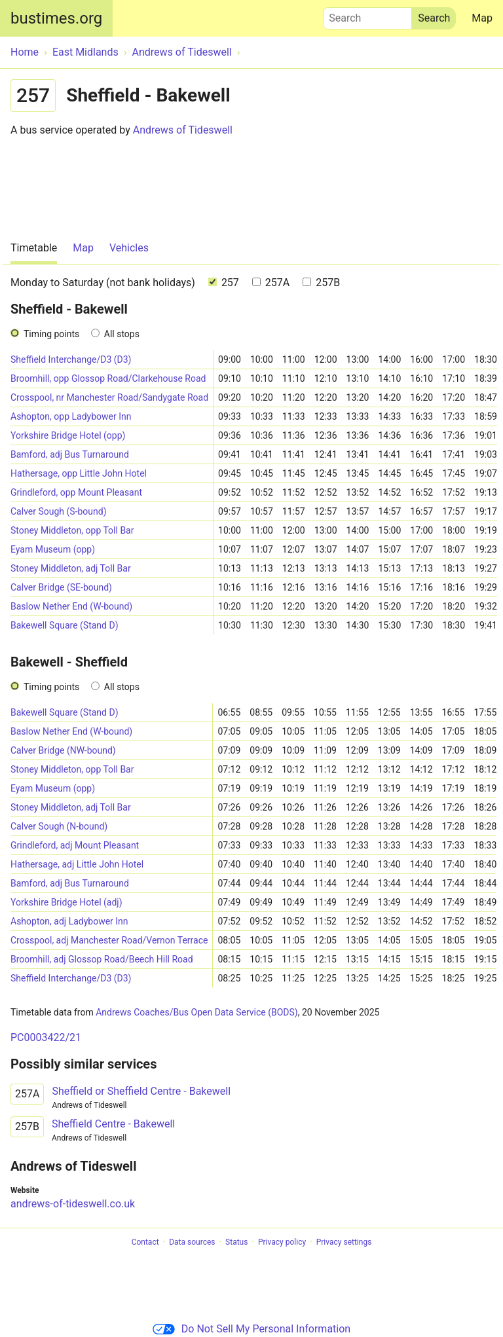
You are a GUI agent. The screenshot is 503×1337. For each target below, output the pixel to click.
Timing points (51, 334)
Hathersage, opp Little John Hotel (78, 473)
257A (270, 282)
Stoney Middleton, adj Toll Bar (70, 568)
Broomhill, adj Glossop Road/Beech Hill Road (101, 959)
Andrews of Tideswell (183, 130)
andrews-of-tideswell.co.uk (72, 1204)
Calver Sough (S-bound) (58, 511)
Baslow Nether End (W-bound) (71, 606)
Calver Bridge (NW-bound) (63, 750)
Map (482, 18)
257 (223, 282)
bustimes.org (56, 18)
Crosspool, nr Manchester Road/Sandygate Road (109, 397)
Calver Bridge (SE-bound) (61, 587)
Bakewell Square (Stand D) (64, 625)
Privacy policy (282, 1242)
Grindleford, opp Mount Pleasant (76, 492)
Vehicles (129, 248)
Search (367, 15)
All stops (122, 334)
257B (321, 282)
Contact (145, 1242)
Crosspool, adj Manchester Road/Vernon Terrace (109, 940)
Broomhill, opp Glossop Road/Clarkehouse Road (108, 378)
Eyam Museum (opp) (52, 549)
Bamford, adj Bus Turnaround (69, 454)
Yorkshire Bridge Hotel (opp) (67, 435)
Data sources (192, 1242)
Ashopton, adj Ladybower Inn (69, 921)
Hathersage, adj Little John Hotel (76, 864)
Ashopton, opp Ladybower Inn (70, 416)
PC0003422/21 (45, 1037)
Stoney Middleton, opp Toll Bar (72, 530)
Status (236, 1242)
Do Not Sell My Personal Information (251, 1329)
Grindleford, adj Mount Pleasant (74, 845)
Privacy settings (344, 1242)
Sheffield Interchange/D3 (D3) (70, 359)
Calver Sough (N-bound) (58, 826)
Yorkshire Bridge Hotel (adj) (66, 902)
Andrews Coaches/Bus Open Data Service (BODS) (196, 1012)
